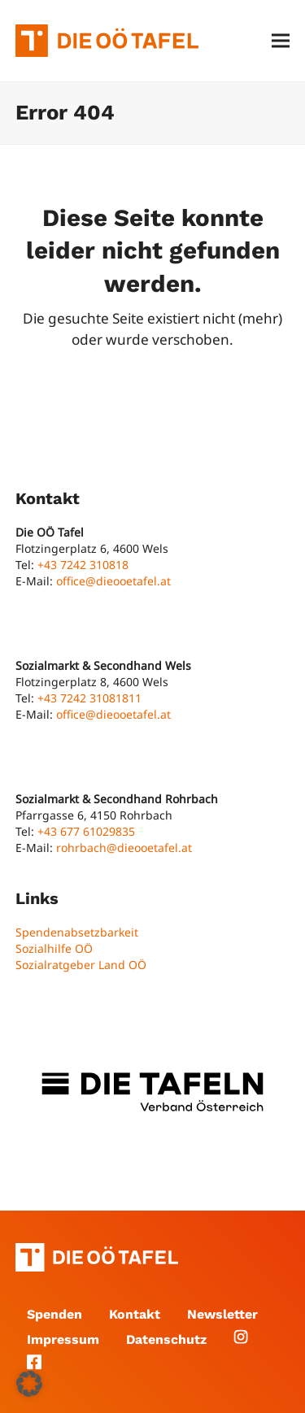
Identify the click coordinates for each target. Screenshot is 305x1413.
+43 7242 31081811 (89, 698)
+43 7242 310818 (83, 564)
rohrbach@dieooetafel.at (124, 847)
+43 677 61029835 (86, 831)
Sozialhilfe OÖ (54, 948)
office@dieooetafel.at (113, 581)
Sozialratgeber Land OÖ (80, 964)
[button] (281, 41)
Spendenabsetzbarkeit (76, 932)
